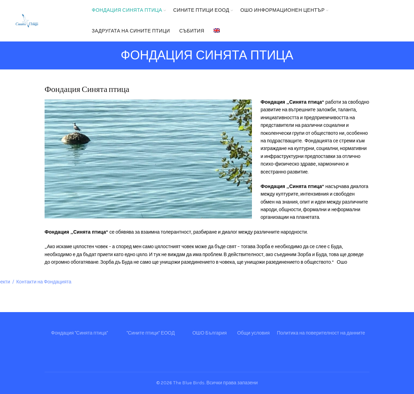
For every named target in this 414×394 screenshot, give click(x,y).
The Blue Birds (189, 383)
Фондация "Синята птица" (79, 333)
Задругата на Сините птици (131, 31)
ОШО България (209, 333)
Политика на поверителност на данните (321, 333)
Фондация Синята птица (127, 10)
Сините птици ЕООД (201, 10)
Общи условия (253, 333)
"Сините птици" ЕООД (150, 333)
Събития (191, 31)
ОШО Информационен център (282, 10)
